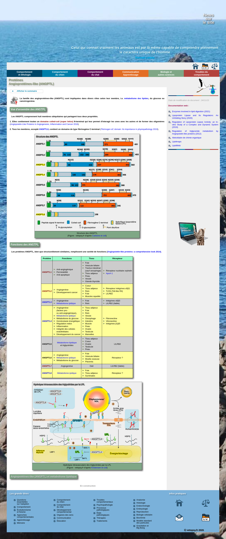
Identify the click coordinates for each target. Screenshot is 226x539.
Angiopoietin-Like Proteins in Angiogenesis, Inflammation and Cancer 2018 (44, 124)
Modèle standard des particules (144, 522)
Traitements (102, 521)
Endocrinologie (143, 506)
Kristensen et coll (99, 467)
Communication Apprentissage (130, 73)
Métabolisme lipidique (67, 342)
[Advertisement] (193, 168)
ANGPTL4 (47, 321)
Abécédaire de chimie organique (186, 137)
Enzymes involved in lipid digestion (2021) (191, 111)
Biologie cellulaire (144, 515)
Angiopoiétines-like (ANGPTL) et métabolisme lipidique (44, 476)
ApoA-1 (109, 273)
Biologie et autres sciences (166, 73)
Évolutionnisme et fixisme (24, 511)
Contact (212, 89)
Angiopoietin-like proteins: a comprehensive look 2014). (134, 251)
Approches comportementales (25, 516)
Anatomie (140, 500)
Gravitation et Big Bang (142, 527)
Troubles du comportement (201, 73)
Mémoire (21, 523)
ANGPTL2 (47, 291)
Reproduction (142, 512)
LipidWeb (176, 145)
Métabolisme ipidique (66, 303)
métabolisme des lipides (136, 98)
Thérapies (101, 518)
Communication (64, 518)
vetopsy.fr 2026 (194, 530)
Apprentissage (23, 520)
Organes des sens (65, 515)
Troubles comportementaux (105, 501)
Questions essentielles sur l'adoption (23, 502)
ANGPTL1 (47, 272)
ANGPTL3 (47, 302)
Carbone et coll (99, 235)
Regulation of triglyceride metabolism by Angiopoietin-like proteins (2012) (195, 132)
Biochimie (140, 518)
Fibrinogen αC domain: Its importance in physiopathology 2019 (129, 129)
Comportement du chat (95, 73)
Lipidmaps (176, 141)
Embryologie (142, 509)
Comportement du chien (60, 73)
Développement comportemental (64, 511)
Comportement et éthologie (24, 73)
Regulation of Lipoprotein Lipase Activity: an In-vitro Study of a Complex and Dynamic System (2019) (195, 124)
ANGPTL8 (44, 129)
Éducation (61, 521)
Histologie (140, 503)
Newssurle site (208, 18)
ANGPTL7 (47, 366)
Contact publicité (186, 229)
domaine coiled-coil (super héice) (57, 121)
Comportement (23, 507)
